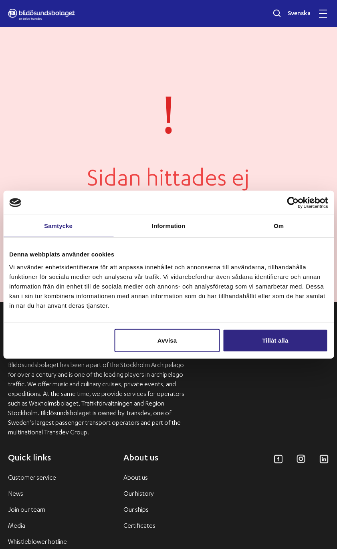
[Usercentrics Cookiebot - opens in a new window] (293, 203)
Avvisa (167, 340)
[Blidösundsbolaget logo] (41, 14)
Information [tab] (169, 225)
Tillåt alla (275, 340)
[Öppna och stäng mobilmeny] (323, 14)
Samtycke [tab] (58, 225)
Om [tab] (279, 225)
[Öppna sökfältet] (276, 13)
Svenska (299, 14)
